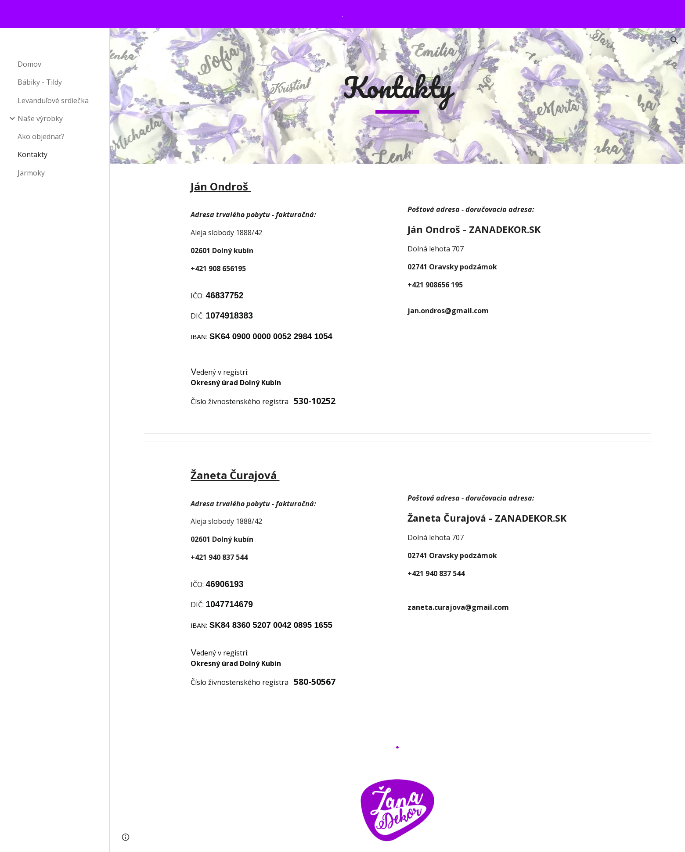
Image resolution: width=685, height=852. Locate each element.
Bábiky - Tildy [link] (40, 82)
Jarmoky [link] (31, 173)
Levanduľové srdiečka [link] (53, 100)
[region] (342, 14)
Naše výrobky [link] (40, 118)
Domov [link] (29, 64)
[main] (397, 96)
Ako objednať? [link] (41, 136)
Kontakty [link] (32, 154)
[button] (674, 40)
